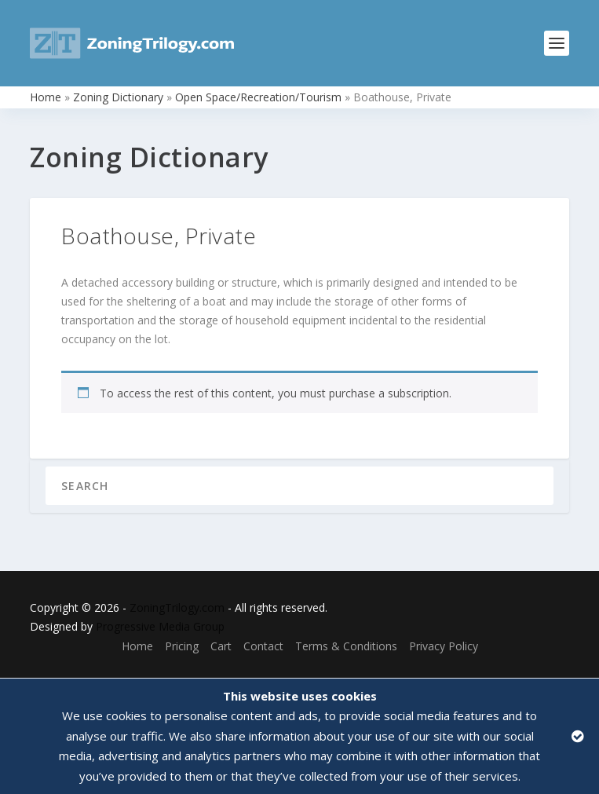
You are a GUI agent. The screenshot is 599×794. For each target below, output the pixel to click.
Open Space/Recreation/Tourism (258, 97)
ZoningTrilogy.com (177, 607)
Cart (221, 645)
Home (45, 97)
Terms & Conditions (346, 645)
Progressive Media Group (160, 626)
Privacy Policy (443, 645)
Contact (263, 645)
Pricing (182, 645)
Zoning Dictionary (118, 97)
